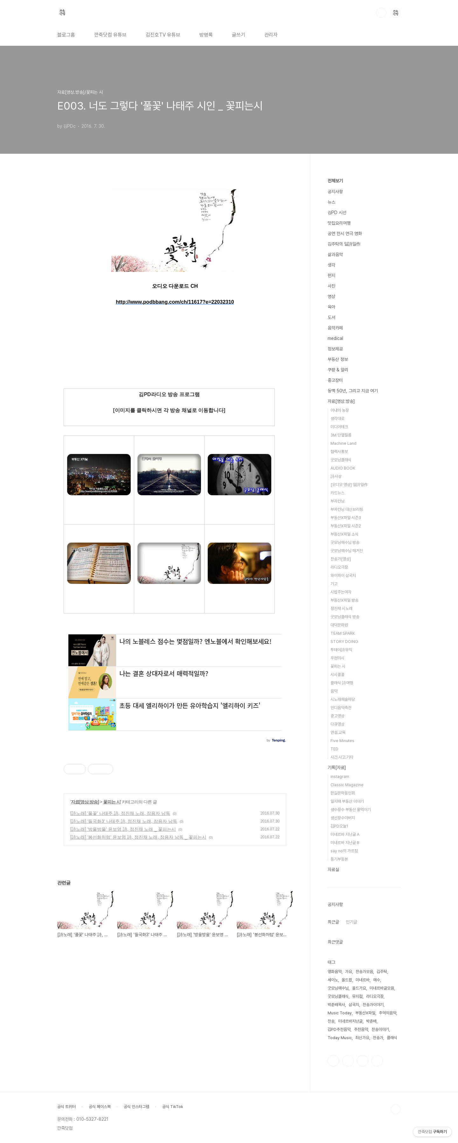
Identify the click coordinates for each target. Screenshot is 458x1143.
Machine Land (343, 443)
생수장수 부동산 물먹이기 (350, 809)
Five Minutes (342, 740)
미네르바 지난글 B (344, 842)
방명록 (206, 35)
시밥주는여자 (340, 592)
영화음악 (335, 971)
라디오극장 (339, 567)
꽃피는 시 (112, 801)
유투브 (377, 1060)
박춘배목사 (336, 1004)
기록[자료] (337, 767)
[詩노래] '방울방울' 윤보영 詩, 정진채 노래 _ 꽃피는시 (123, 829)
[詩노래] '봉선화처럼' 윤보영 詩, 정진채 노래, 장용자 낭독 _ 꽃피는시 (138, 837)
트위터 (362, 1060)
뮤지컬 (357, 996)
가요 (348, 971)
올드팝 (347, 979)
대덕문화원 (339, 625)
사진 (331, 285)
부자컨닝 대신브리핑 (346, 509)
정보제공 (335, 348)
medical (335, 338)
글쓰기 (238, 35)
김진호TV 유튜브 (163, 35)
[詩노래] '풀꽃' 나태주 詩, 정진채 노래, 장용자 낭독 (120, 813)
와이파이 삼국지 (343, 575)
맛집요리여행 (339, 223)
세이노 (333, 979)
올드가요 (359, 988)
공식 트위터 (66, 1106)
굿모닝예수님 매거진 (346, 550)
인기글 (351, 921)
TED (334, 749)
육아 (331, 306)
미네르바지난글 (350, 1021)
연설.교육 (337, 732)
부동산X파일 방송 (344, 600)
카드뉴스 (337, 492)
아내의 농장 (339, 410)
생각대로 (337, 418)
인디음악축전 (340, 707)
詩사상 (336, 476)
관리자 (271, 35)
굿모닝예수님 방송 (344, 542)
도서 (331, 317)
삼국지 (354, 1004)
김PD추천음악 (339, 1029)
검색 (381, 12)
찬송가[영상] (340, 559)
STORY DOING (344, 641)
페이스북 (333, 1060)
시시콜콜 (337, 674)
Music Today (340, 1013)
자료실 (333, 869)
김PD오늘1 (339, 826)
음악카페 (335, 327)
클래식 (392, 1037)
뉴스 (331, 202)
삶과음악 (335, 254)
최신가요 (362, 1037)
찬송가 (378, 1037)
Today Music (340, 1037)
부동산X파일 (365, 1013)
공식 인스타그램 (136, 1106)
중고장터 (335, 380)
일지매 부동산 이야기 (347, 801)
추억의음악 (387, 1013)
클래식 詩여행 (341, 682)
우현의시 (337, 658)
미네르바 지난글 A (344, 834)
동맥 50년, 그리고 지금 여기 (353, 390)
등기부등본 (339, 859)
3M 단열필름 (340, 435)
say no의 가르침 (344, 851)
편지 (331, 275)
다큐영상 (337, 724)
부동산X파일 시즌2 (345, 526)
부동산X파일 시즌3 (345, 517)
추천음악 (361, 1029)
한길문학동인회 (342, 793)
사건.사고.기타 (341, 757)
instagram (339, 776)
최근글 (333, 921)
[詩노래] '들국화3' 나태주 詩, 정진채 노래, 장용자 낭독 (123, 821)
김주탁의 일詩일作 (344, 244)
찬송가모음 (364, 971)
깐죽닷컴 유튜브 (110, 35)
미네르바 (363, 979)
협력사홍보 (339, 451)
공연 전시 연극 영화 (345, 233)
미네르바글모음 (382, 988)
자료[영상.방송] (85, 801)
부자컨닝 (337, 501)
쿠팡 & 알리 (338, 369)
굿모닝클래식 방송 (344, 616)
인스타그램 (348, 1060)
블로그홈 (66, 35)
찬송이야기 (380, 1029)
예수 (376, 979)
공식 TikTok (172, 1106)
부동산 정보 (338, 359)
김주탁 (382, 971)
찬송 (331, 1021)
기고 (333, 583)
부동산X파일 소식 (344, 534)
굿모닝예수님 (338, 988)
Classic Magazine (347, 784)
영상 (331, 296)
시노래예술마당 (342, 699)
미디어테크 (339, 426)
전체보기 (335, 180)
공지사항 (335, 191)
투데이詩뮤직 (341, 649)
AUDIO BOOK (342, 468)
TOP (396, 1109)
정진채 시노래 (341, 608)
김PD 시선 (337, 212)
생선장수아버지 (342, 817)
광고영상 (337, 716)
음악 (333, 691)
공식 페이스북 (100, 1106)
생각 (331, 264)
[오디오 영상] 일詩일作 (349, 484)
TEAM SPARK (342, 633)
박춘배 (371, 1021)
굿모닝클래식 (340, 459)
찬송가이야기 (373, 1004)
